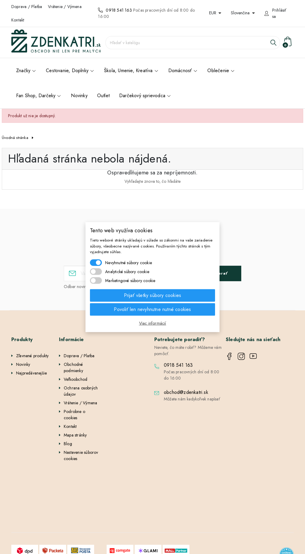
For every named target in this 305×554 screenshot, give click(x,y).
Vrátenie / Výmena (64, 7)
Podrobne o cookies (74, 414)
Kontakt (17, 20)
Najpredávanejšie (31, 373)
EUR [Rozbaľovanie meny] (213, 13)
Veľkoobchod (75, 379)
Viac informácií (152, 323)
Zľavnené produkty (32, 356)
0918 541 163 (119, 10)
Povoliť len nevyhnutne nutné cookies (152, 309)
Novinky (23, 364)
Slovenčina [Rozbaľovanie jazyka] (241, 13)
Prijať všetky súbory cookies (152, 295)
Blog (68, 444)
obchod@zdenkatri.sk (186, 392)
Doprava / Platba (26, 7)
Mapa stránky (75, 435)
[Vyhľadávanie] (192, 42)
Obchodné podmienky (73, 367)
